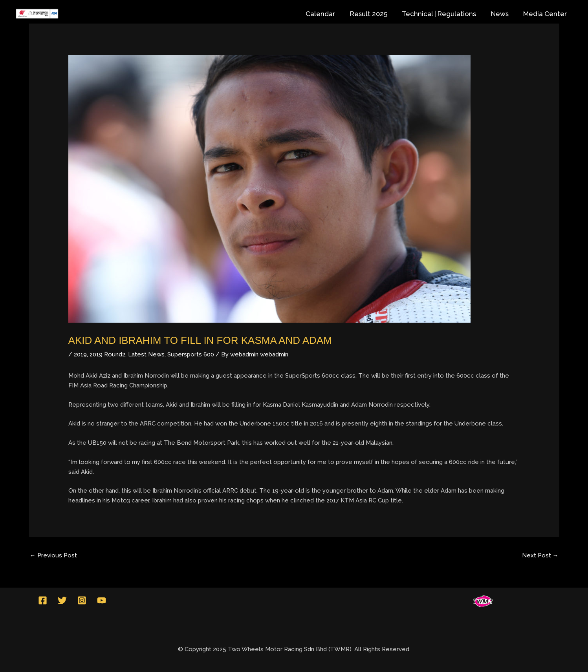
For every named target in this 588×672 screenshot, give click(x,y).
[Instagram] (81, 600)
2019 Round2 (107, 354)
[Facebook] (42, 600)
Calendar (326, 14)
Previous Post (53, 555)
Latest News (146, 354)
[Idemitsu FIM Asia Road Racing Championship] (37, 14)
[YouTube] (101, 600)
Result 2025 (373, 14)
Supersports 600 (190, 354)
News (502, 14)
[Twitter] (62, 600)
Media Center (546, 14)
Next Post (540, 555)
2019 (80, 354)
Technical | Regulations (442, 14)
